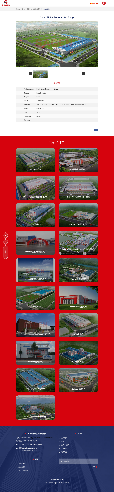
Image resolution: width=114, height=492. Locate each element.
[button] (30, 73)
